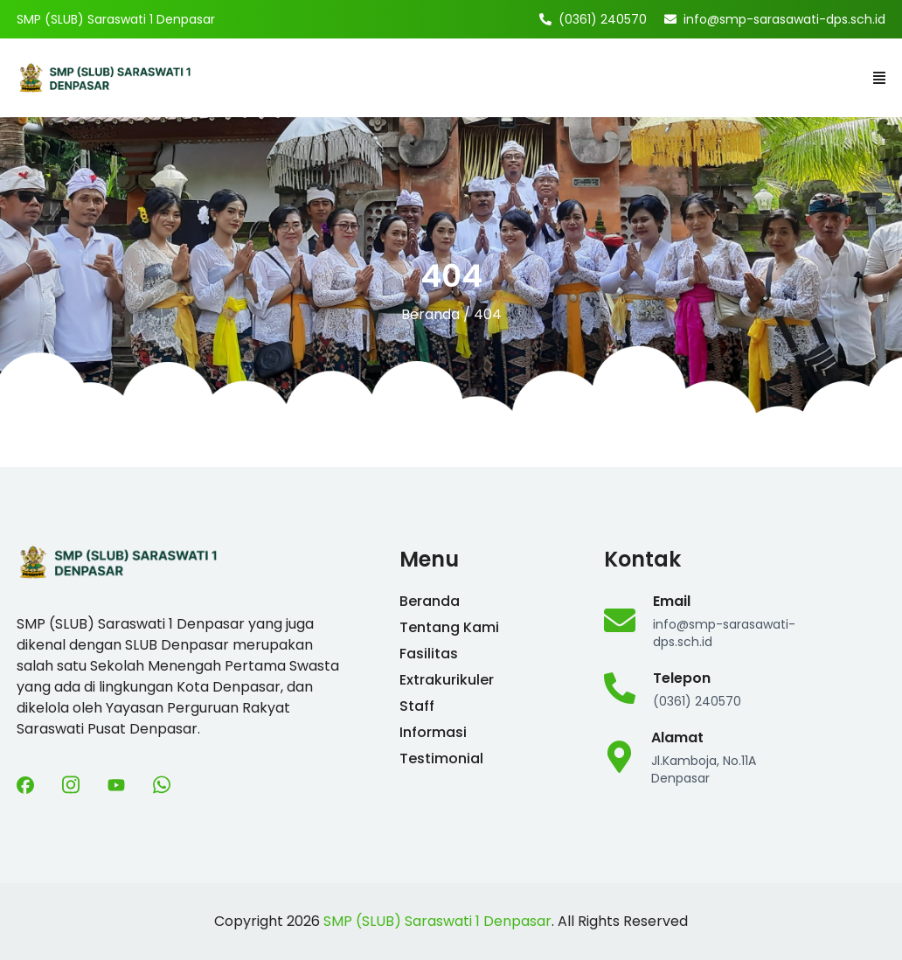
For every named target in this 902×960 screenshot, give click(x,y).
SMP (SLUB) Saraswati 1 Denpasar (437, 921)
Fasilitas (428, 653)
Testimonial (441, 758)
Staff (416, 706)
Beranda (430, 314)
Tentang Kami (449, 627)
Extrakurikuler (446, 680)
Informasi (433, 732)
